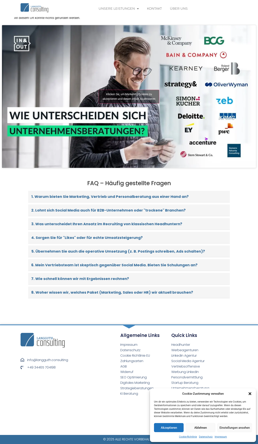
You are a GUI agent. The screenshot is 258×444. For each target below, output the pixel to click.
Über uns (179, 8)
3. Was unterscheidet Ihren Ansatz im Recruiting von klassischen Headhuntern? (106, 223)
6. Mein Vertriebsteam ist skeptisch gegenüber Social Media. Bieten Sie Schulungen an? (114, 264)
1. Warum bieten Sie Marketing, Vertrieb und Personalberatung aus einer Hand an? (110, 196)
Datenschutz (206, 436)
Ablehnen (200, 428)
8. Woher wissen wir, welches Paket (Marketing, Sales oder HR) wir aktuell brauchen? (112, 292)
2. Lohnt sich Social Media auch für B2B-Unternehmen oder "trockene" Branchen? (108, 210)
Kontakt (154, 8)
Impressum (221, 436)
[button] (250, 394)
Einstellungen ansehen (235, 428)
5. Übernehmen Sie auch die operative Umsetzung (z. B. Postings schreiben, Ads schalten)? (118, 251)
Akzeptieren (169, 428)
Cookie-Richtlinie (188, 436)
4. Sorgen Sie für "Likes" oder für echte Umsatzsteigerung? (87, 237)
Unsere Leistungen (119, 8)
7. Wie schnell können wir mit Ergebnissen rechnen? (80, 278)
